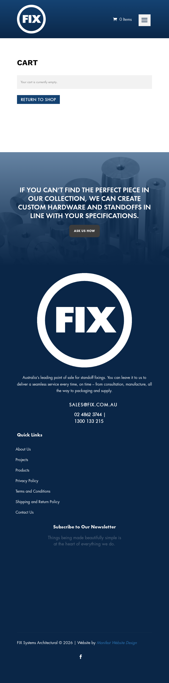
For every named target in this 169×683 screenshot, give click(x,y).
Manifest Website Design (117, 643)
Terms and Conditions (33, 491)
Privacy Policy (27, 481)
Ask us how (84, 231)
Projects (22, 460)
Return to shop (38, 99)
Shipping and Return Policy (38, 502)
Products (22, 470)
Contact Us (25, 512)
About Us (23, 449)
